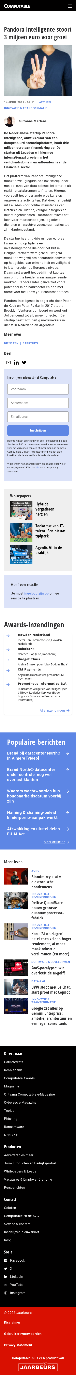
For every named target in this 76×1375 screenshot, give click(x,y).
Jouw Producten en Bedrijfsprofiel (30, 1163)
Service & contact (17, 1224)
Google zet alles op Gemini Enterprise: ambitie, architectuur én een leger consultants (51, 1015)
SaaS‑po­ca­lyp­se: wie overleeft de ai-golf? (48, 970)
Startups (30, 343)
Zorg (35, 870)
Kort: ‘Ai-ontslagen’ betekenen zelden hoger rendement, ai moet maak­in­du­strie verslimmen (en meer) (51, 944)
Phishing (10, 1119)
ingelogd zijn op (36, 593)
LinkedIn (16, 1277)
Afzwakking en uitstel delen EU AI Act (33, 831)
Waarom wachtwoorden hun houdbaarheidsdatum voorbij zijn (34, 796)
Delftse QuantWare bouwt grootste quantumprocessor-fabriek (47, 910)
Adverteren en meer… (19, 1155)
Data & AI (38, 981)
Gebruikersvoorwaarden (23, 1334)
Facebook (17, 1260)
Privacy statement (18, 1345)
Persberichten (14, 1188)
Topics (9, 1111)
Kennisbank (13, 1070)
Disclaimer (12, 1322)
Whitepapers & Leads (20, 1171)
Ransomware (14, 1127)
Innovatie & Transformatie (25, 108)
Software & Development (51, 962)
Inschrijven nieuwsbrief (21, 1232)
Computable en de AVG (21, 1216)
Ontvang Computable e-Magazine (29, 1094)
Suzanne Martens (33, 121)
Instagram (18, 1293)
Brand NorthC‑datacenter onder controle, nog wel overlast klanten (31, 774)
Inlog (8, 1240)
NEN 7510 (11, 1135)
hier (38, 467)
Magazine (11, 1086)
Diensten (11, 343)
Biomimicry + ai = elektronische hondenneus (46, 882)
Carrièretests (13, 1062)
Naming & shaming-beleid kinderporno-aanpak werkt (32, 815)
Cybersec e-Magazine (20, 1102)
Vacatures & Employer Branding (28, 1179)
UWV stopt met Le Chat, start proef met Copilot (51, 989)
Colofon (10, 1208)
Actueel (45, 102)
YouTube (17, 1285)
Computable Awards (19, 1078)
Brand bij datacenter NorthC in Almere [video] (33, 756)
